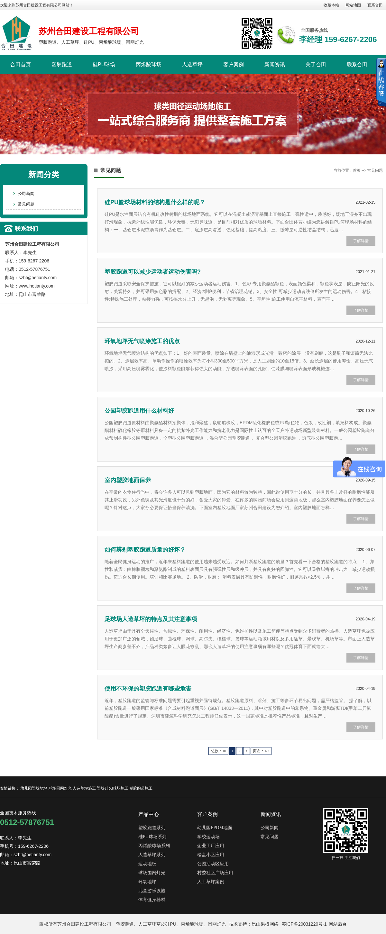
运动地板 (147, 863)
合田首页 (20, 64)
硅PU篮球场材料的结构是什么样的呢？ (155, 202)
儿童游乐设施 (151, 890)
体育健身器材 (151, 899)
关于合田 (316, 64)
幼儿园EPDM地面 (214, 827)
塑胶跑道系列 (151, 827)
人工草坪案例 (210, 881)
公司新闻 (26, 193)
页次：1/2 (261, 751)
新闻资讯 (274, 64)
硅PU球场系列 (152, 836)
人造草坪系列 (151, 854)
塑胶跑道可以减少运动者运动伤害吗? (153, 272)
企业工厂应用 (210, 845)
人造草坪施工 (84, 788)
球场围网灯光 (60, 788)
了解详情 (361, 241)
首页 (357, 170)
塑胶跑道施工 (140, 788)
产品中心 (148, 814)
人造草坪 (192, 64)
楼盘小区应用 (210, 854)
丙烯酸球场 (148, 64)
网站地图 (353, 5)
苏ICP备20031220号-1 (304, 924)
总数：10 (218, 751)
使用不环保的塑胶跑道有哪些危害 (148, 688)
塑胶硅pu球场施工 (112, 788)
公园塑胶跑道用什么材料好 (139, 410)
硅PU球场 (104, 64)
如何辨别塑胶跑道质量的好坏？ (145, 549)
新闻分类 (43, 174)
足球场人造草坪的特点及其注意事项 (151, 619)
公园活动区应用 (213, 863)
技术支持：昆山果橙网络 (254, 924)
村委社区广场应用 (215, 872)
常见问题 (26, 204)
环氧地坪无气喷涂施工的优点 (142, 341)
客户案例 (233, 64)
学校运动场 (208, 836)
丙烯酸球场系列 (154, 845)
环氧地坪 (147, 881)
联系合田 (375, 5)
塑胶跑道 (61, 64)
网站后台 (338, 924)
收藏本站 (331, 5)
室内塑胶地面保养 (128, 480)
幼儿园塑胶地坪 (33, 788)
